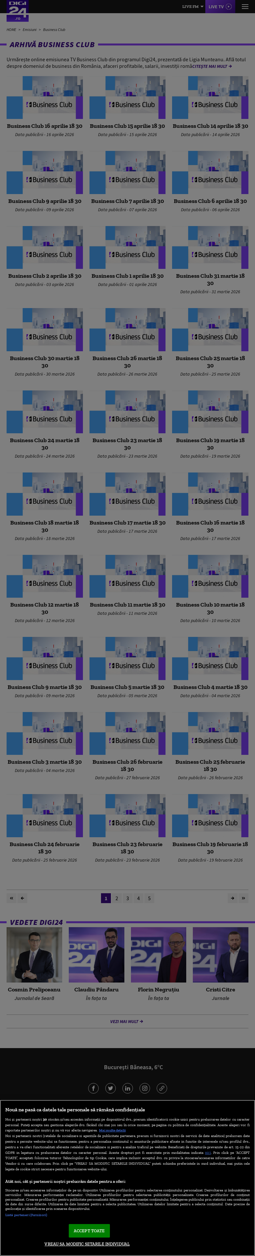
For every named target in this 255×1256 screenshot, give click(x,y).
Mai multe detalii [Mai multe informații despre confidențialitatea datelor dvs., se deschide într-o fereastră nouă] (112, 1130)
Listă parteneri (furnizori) (26, 1215)
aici (208, 1152)
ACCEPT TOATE (89, 1230)
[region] (127, 1178)
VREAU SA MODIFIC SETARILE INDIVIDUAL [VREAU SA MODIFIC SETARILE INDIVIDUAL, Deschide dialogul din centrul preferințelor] (87, 1244)
